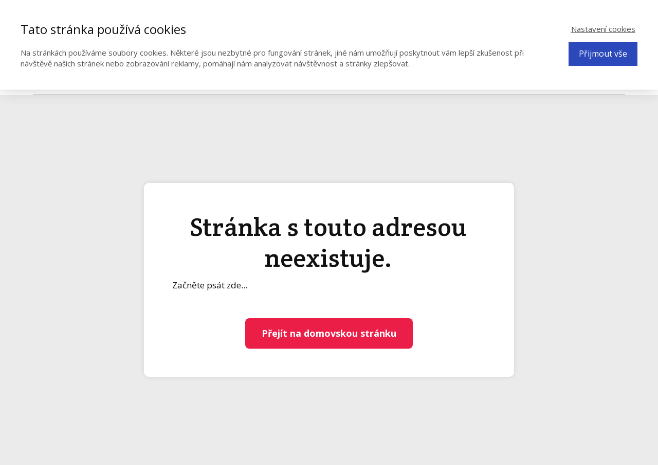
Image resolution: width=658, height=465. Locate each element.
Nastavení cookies (603, 29)
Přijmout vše (603, 53)
